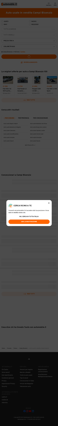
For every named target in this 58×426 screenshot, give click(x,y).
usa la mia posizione (29, 222)
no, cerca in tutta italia (29, 217)
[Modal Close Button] (49, 203)
